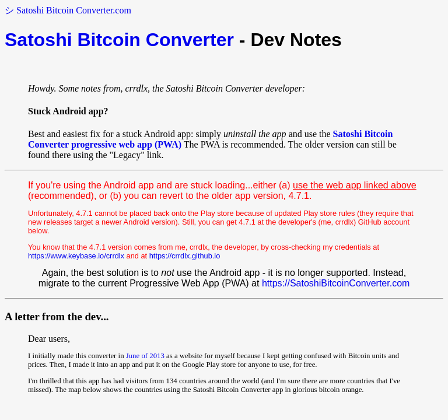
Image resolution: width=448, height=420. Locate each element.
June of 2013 (145, 356)
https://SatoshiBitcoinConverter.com (336, 283)
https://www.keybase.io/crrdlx (76, 255)
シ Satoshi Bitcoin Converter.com (68, 10)
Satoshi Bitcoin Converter (119, 39)
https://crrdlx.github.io (184, 255)
